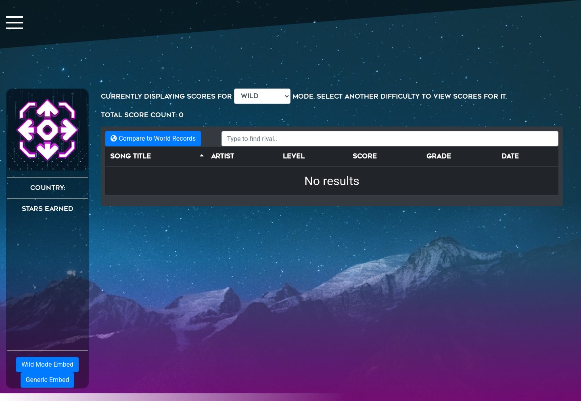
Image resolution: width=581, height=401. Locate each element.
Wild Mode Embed (47, 364)
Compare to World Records (153, 138)
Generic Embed (47, 380)
